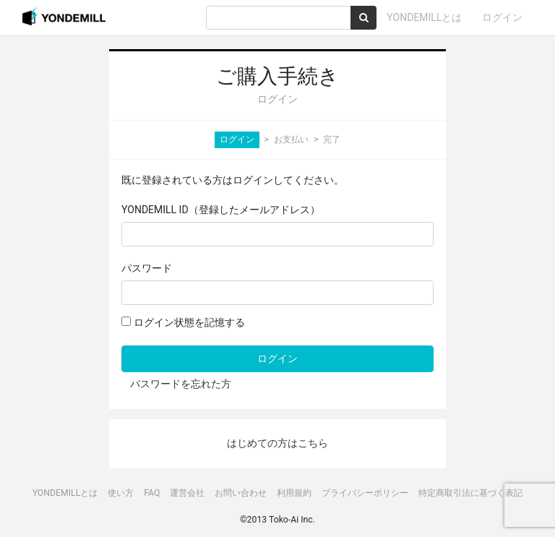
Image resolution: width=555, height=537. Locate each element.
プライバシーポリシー (365, 493)
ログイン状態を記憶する (182, 322)
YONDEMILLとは (424, 17)
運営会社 (187, 493)
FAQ (152, 493)
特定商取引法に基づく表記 (470, 493)
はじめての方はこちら (277, 443)
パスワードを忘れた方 (180, 384)
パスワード (146, 268)
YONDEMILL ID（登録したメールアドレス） (220, 209)
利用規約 (294, 493)
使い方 (121, 493)
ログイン (502, 17)
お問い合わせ (241, 493)
